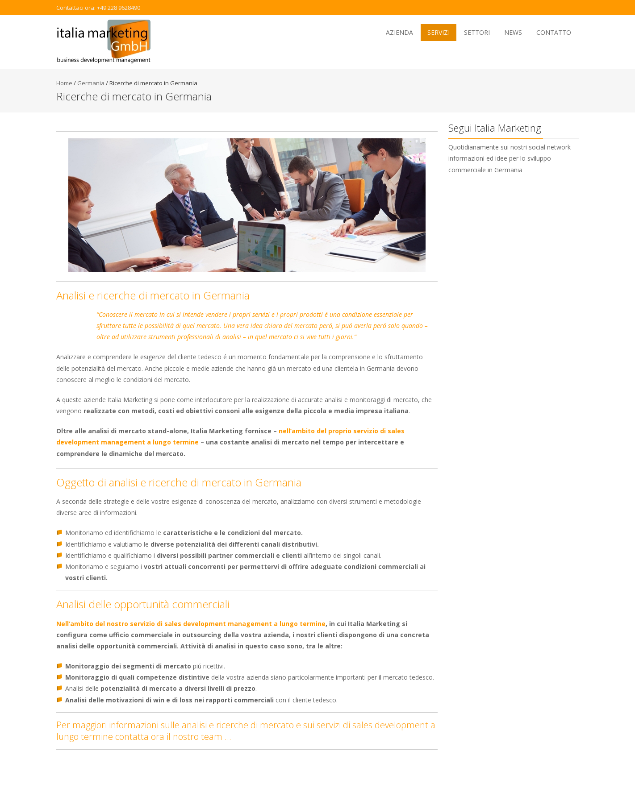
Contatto (553, 32)
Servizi (438, 32)
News (513, 32)
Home (64, 83)
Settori (477, 32)
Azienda (399, 32)
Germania (90, 83)
